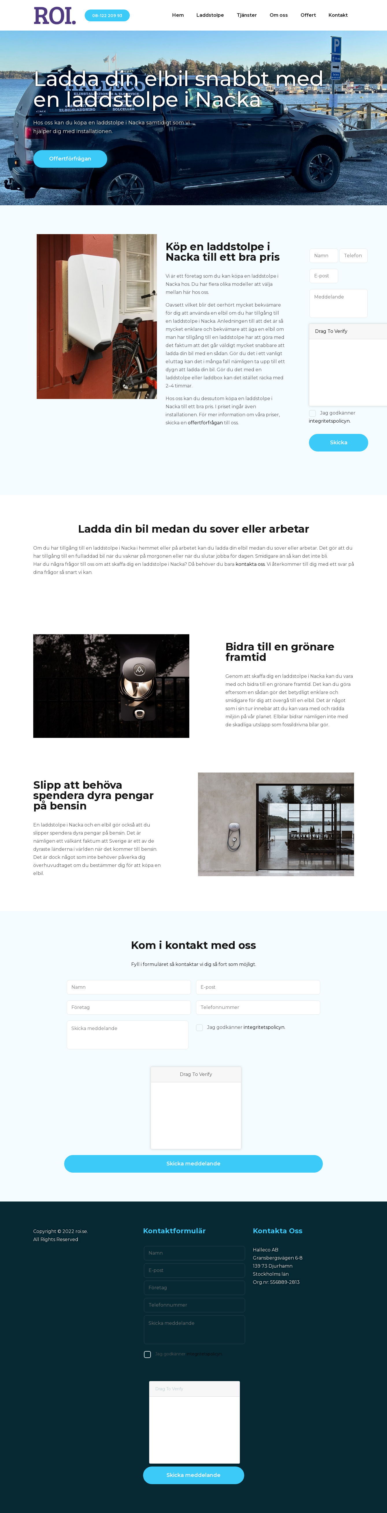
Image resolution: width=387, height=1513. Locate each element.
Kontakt (338, 15)
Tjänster (247, 15)
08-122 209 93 (107, 15)
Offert (308, 15)
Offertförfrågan (70, 159)
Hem (178, 15)
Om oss (279, 15)
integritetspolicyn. (330, 421)
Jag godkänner (332, 417)
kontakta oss (250, 564)
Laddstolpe (210, 15)
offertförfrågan (205, 423)
